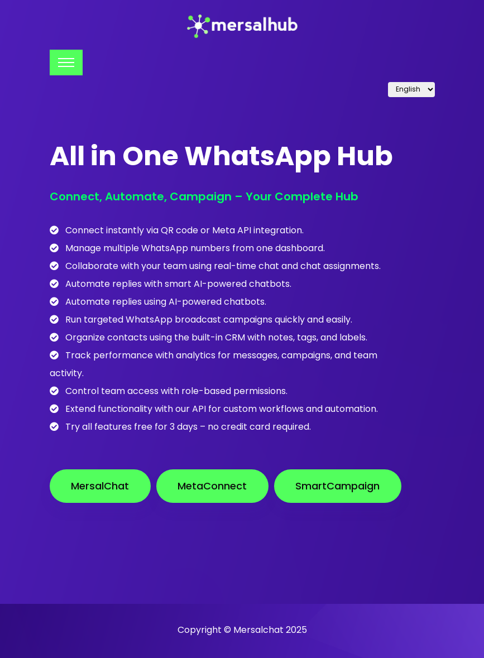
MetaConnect (212, 486)
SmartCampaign (337, 486)
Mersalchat (258, 629)
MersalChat (100, 486)
